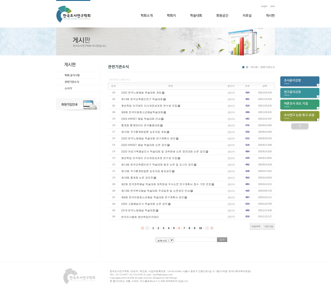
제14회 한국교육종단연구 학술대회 (142, 99)
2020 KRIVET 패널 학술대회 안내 (141, 118)
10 (200, 228)
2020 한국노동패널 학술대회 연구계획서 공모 (148, 138)
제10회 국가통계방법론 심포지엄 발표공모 (146, 171)
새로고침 (268, 226)
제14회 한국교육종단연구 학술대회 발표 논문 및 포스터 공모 (157, 164)
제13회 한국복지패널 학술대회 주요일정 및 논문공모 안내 (155, 190)
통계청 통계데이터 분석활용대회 (140, 125)
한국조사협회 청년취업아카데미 (140, 217)
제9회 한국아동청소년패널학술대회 (142, 112)
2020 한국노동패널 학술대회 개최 (141, 92)
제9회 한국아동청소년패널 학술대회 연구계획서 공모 (152, 197)
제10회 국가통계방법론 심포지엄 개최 (143, 132)
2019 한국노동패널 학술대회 (138, 210)
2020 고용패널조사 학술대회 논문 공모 (144, 204)
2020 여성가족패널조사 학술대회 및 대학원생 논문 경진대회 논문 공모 (163, 151)
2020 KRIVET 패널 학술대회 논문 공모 (144, 145)
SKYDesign (171, 277)
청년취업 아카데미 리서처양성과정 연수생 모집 (149, 105)
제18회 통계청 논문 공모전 (137, 177)
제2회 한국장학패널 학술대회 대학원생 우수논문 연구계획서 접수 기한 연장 (166, 184)
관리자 (231, 92)
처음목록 (255, 226)
